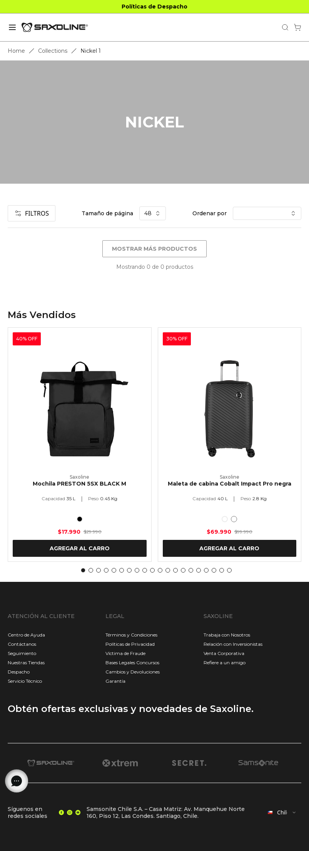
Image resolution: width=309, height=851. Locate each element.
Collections (52, 50)
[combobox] (282, 812)
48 (152, 213)
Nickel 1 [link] (90, 50)
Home (16, 50)
